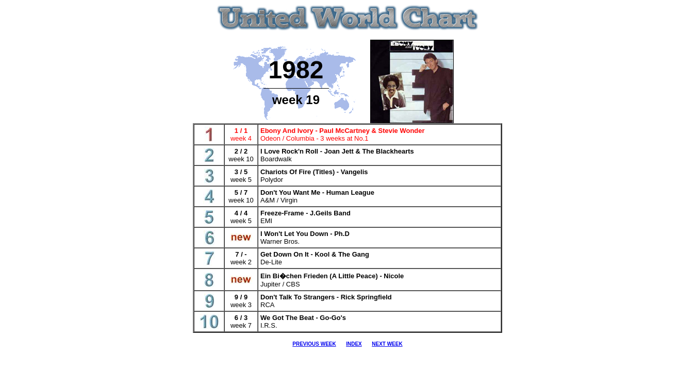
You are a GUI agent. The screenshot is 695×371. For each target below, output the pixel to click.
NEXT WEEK (387, 344)
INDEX (354, 344)
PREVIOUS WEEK (314, 344)
